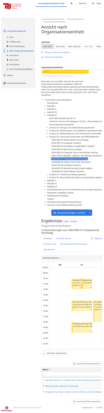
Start (9, 37)
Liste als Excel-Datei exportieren (86, 363)
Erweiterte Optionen (52, 57)
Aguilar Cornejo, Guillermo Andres (85, 307)
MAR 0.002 (88, 326)
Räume (8, 75)
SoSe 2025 (60, 46)
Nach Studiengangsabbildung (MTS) (20, 69)
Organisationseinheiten (14, 83)
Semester (45, 42)
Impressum (87, 407)
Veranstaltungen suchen (69, 212)
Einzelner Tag (49, 244)
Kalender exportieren (55, 353)
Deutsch (82, 3)
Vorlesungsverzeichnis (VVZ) (51, 3)
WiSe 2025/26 (74, 46)
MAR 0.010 (88, 304)
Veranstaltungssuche (14, 31)
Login (96, 3)
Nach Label (12, 60)
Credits (99, 407)
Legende (96, 238)
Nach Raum (12, 55)
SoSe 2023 (47, 46)
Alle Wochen (49, 249)
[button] (81, 287)
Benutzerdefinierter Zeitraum (73, 244)
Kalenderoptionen (51, 258)
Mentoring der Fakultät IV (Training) (61, 386)
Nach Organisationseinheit (20, 51)
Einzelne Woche (64, 238)
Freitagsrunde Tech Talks (83, 324)
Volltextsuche (13, 42)
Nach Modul (12, 64)
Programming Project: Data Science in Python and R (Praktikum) (74, 392)
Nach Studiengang (15, 46)
